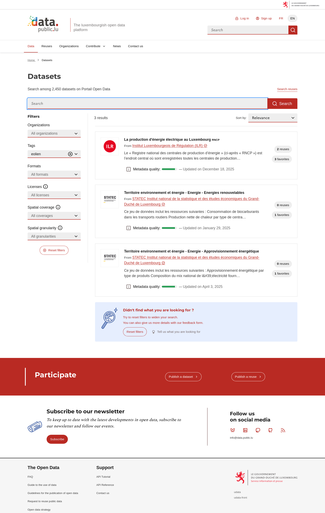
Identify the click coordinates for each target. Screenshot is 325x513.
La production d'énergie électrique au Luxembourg (172, 139)
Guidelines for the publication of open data (53, 493)
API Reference (105, 484)
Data (31, 46)
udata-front (240, 497)
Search (292, 30)
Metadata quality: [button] (128, 169)
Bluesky (233, 430)
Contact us (135, 46)
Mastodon (258, 430)
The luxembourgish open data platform (99, 27)
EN (292, 18)
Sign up (266, 18)
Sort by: (241, 118)
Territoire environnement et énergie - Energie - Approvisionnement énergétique (191, 251)
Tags (31, 146)
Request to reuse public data (45, 501)
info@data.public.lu (241, 437)
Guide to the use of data (42, 484)
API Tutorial (103, 476)
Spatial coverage (44, 207)
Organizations (69, 46)
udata (237, 492)
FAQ (30, 476)
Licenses (38, 187)
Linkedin (246, 430)
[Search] (147, 103)
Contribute (93, 46)
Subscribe (57, 439)
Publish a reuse (246, 376)
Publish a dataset (181, 376)
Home (32, 60)
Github (271, 430)
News (117, 46)
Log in (244, 18)
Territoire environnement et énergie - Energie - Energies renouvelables (184, 193)
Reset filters (56, 250)
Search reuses (287, 89)
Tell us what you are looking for (178, 331)
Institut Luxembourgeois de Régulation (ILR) (169, 146)
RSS (283, 430)
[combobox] (247, 30)
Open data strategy (39, 509)
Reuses (46, 46)
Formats (34, 166)
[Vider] (70, 154)
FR (281, 18)
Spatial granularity (45, 228)
